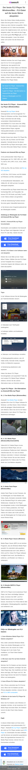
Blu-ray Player (11, 111)
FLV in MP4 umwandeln (10, 692)
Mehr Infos (14, 768)
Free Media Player (12, 400)
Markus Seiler (19, 764)
